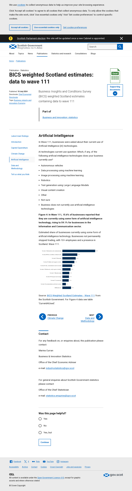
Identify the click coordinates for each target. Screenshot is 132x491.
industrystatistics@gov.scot (60, 368)
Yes (45, 418)
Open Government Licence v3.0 (50, 478)
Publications (42, 53)
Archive (25, 467)
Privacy (87, 467)
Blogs (93, 53)
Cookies (44, 467)
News (30, 53)
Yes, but (48, 432)
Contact (34, 467)
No (45, 425)
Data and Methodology (17, 167)
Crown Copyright (56, 467)
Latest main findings (20, 136)
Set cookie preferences (75, 27)
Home (11, 61)
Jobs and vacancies (74, 467)
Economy (21, 103)
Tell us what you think (20, 174)
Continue (45, 442)
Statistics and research (61, 53)
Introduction (16, 142)
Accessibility (14, 467)
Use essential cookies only (46, 27)
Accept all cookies (19, 27)
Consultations (81, 53)
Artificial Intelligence (20, 159)
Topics (21, 53)
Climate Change (18, 154)
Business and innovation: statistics (60, 117)
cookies (21, 4)
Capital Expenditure (19, 148)
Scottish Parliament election (31, 38)
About (11, 53)
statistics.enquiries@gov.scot (61, 395)
